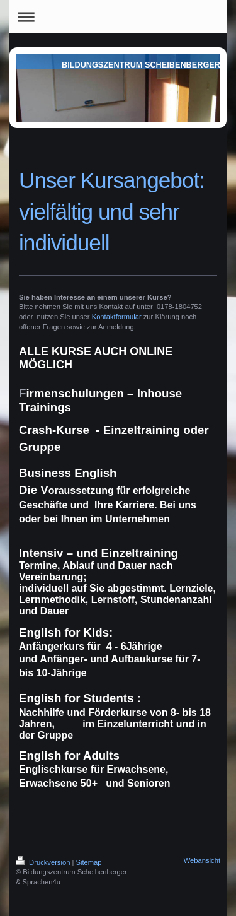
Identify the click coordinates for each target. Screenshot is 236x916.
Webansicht (202, 860)
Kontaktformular (117, 316)
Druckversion (44, 862)
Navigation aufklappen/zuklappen (118, 16)
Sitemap (89, 862)
